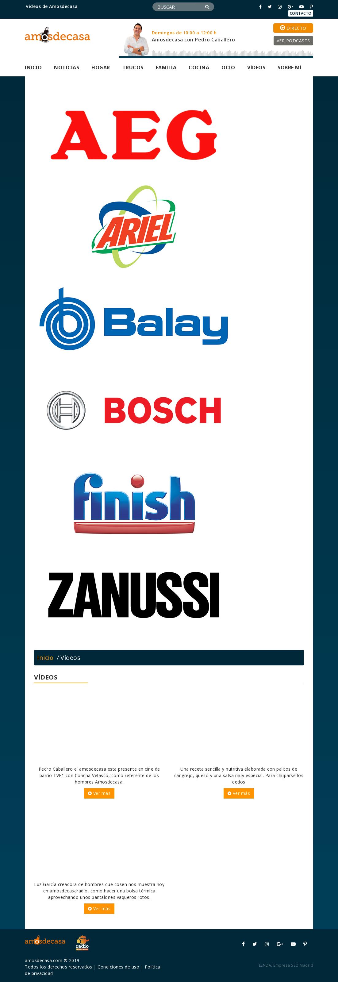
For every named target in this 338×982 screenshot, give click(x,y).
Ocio (228, 67)
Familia (166, 67)
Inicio (33, 67)
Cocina (199, 67)
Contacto (301, 13)
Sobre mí (290, 67)
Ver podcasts (293, 41)
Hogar (100, 67)
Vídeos (256, 67)
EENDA (265, 965)
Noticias (66, 67)
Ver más (99, 793)
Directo (293, 28)
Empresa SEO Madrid (293, 965)
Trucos (133, 67)
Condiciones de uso (118, 967)
